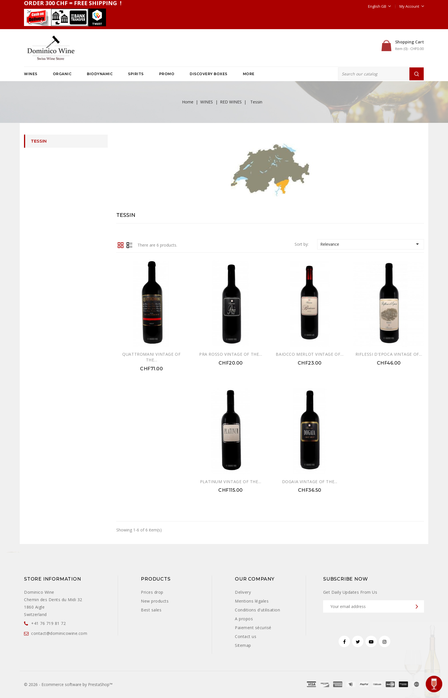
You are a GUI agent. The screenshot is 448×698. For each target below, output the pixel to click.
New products (155, 601)
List (129, 244)
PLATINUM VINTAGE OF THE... (230, 481)
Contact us (245, 636)
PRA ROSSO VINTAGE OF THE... (230, 354)
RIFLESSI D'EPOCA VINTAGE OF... (388, 354)
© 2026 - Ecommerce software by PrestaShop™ (68, 684)
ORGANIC (62, 74)
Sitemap (243, 645)
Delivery (243, 592)
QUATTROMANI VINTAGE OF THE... (151, 357)
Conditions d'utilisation (257, 610)
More (249, 74)
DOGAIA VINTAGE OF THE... (309, 481)
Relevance (370, 244)
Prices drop (152, 592)
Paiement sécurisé (253, 627)
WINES (30, 74)
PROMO (167, 74)
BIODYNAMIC (100, 74)
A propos (244, 618)
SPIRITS (136, 74)
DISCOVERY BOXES (208, 74)
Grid (120, 244)
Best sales (151, 610)
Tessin (39, 141)
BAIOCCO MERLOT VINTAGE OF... (309, 354)
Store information (52, 579)
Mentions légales (252, 601)
